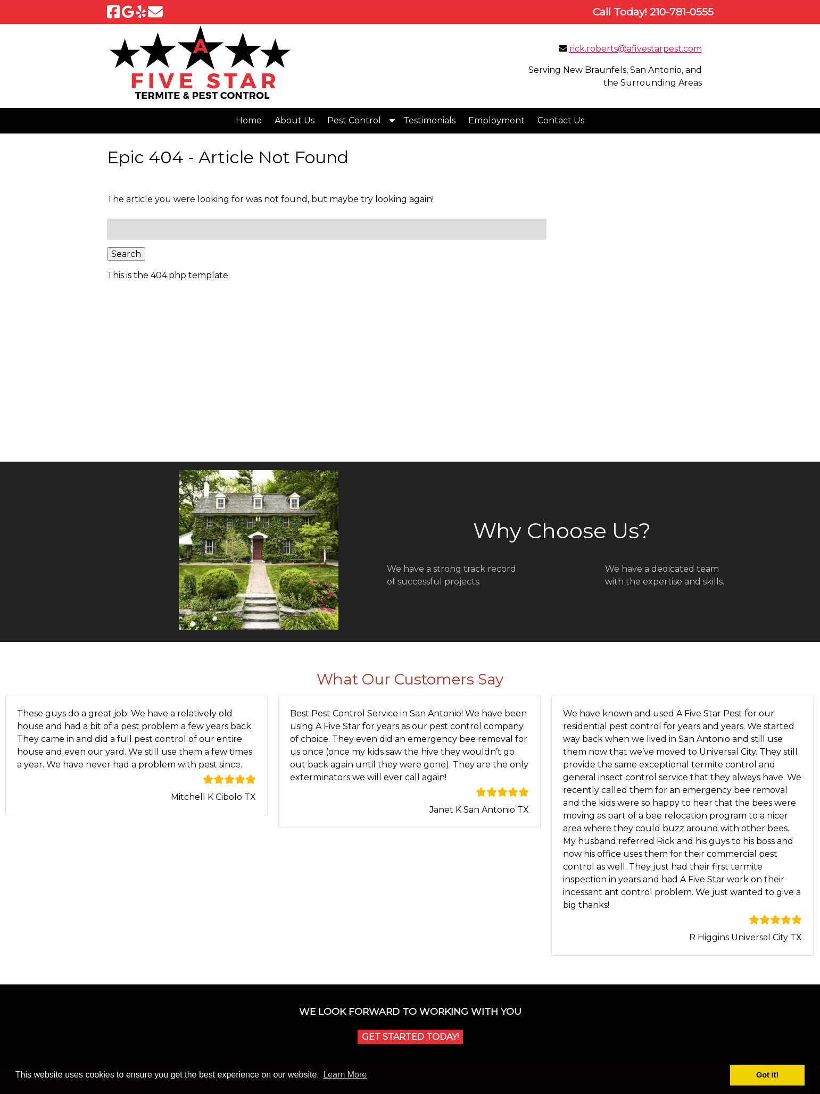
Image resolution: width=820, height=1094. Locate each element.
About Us (294, 120)
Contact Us (560, 120)
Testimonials (429, 120)
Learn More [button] (345, 1074)
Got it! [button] (767, 1075)
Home (249, 120)
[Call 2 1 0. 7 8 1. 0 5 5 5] (682, 11)
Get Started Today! (410, 1037)
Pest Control (354, 120)
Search (126, 254)
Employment (496, 120)
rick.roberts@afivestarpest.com (635, 49)
